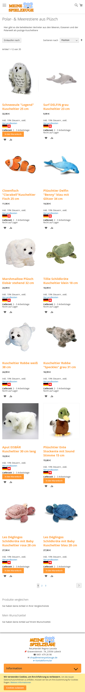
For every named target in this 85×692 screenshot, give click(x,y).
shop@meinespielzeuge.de (43, 657)
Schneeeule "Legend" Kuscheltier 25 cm (18, 107)
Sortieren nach (50, 40)
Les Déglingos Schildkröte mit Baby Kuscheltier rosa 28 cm (19, 541)
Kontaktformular (42, 660)
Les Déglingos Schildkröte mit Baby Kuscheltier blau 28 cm (60, 541)
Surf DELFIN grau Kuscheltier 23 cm (56, 107)
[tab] (42, 668)
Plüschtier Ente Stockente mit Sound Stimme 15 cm (59, 451)
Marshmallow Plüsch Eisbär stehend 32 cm (18, 281)
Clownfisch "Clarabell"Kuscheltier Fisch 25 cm (18, 195)
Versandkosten (9, 123)
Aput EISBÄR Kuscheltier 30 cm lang (19, 449)
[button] (5, 139)
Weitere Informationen (20, 682)
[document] (43, 682)
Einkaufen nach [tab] (12, 40)
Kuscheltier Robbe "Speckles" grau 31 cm (59, 365)
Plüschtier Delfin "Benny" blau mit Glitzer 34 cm (56, 195)
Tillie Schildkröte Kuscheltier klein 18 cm (60, 281)
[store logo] (21, 7)
